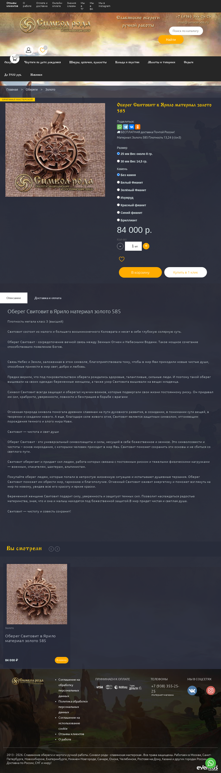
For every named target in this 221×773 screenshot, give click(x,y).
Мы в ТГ (83, 6)
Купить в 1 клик (178, 270)
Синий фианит (131, 212)
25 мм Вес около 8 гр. (137, 154)
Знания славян (71, 4)
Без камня (128, 175)
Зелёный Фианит (133, 190)
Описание (13, 296)
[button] (55, 141)
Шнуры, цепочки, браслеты (88, 62)
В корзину (136, 270)
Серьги (189, 62)
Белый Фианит (132, 182)
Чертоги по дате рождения (42, 62)
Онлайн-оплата (57, 4)
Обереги (10, 62)
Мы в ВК (92, 6)
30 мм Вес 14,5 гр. (134, 161)
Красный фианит (133, 205)
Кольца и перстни (127, 62)
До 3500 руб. (13, 75)
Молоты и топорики (161, 62)
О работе (27, 4)
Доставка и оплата (48, 296)
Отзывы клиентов (12, 4)
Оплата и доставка (41, 4)
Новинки (36, 75)
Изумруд (127, 197)
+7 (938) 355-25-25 (193, 17)
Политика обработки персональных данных (73, 703)
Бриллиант (129, 220)
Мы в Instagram (104, 4)
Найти (171, 39)
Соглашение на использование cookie (69, 719)
